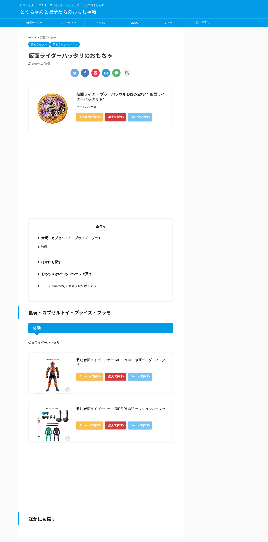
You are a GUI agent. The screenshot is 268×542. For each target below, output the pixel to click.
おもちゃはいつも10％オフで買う (66, 274)
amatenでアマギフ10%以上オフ (74, 286)
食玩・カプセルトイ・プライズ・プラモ (71, 238)
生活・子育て (201, 22)
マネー (168, 22)
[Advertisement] (100, 178)
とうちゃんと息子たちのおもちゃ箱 (58, 11)
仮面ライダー (34, 22)
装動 (44, 247)
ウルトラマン (68, 22)
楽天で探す (120, 117)
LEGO (134, 22)
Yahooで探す (148, 117)
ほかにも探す (51, 262)
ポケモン (101, 22)
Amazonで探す (91, 117)
